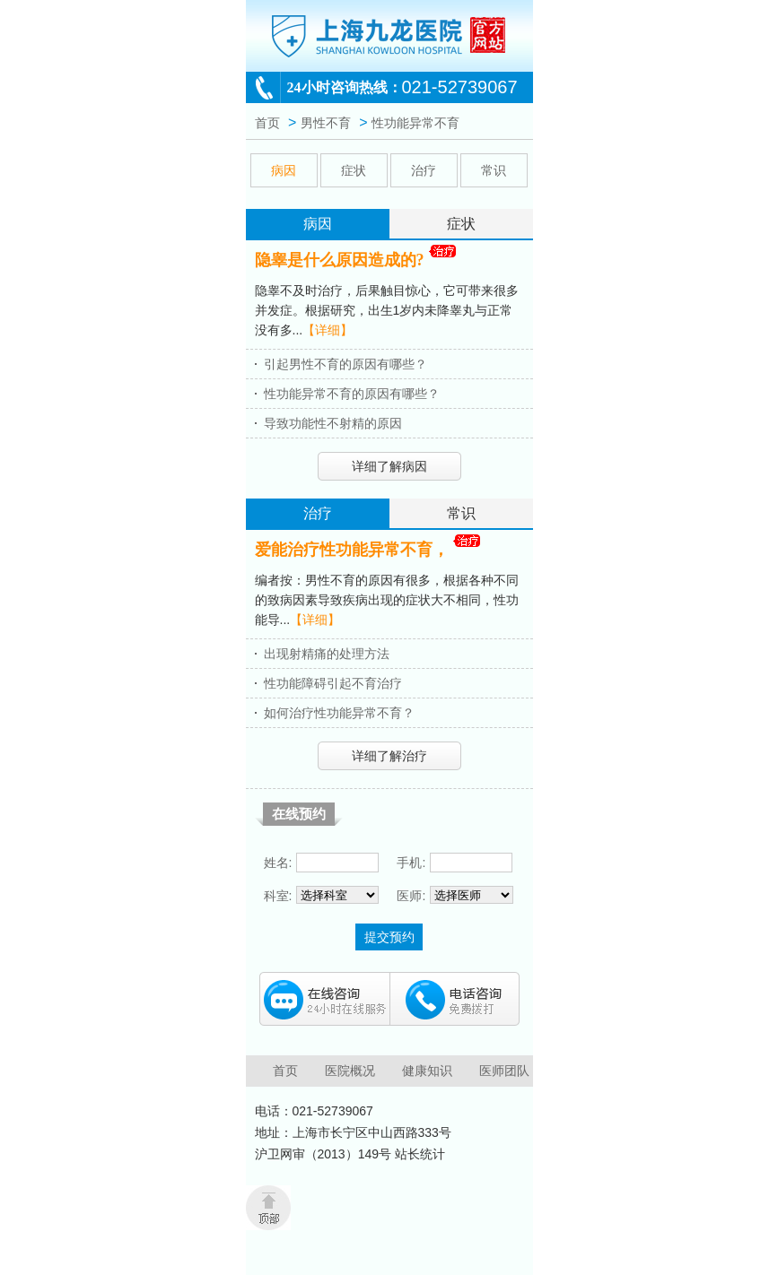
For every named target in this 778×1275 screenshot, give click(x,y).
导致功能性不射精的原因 (333, 423)
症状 (353, 170)
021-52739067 (460, 87)
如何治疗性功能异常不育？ (339, 713)
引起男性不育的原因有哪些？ (345, 364)
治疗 (423, 170)
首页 (267, 123)
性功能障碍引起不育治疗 (333, 683)
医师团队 (504, 1070)
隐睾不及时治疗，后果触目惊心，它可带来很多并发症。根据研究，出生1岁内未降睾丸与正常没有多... (387, 310)
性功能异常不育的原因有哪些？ (352, 393)
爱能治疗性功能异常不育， (352, 550)
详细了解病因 (389, 466)
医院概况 (350, 1070)
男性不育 (326, 123)
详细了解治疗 (389, 756)
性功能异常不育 (415, 123)
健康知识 (427, 1070)
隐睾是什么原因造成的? (339, 260)
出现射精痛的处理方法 (326, 653)
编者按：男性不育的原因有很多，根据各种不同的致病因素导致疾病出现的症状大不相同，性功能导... (387, 600)
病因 (283, 170)
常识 (493, 170)
